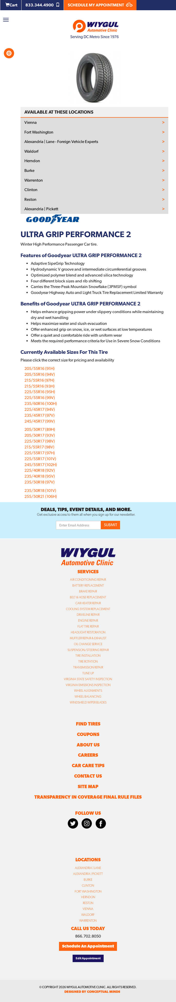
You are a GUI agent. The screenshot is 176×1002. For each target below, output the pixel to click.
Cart (11, 5)
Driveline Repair (88, 614)
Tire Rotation (88, 661)
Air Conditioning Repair (88, 579)
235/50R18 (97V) (39, 482)
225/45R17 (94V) (39, 409)
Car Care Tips (88, 765)
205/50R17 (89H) (39, 429)
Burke (29, 170)
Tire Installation (88, 655)
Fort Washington (38, 132)
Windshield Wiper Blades (88, 702)
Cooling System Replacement (88, 609)
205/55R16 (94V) (39, 374)
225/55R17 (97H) (39, 452)
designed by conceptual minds (92, 992)
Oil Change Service (88, 644)
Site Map (88, 786)
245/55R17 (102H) (40, 464)
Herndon (32, 161)
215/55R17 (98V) (39, 447)
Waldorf (31, 151)
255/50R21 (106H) (40, 496)
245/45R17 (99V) (39, 421)
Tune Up (88, 673)
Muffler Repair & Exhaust (88, 638)
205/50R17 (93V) (39, 435)
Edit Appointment (88, 958)
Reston (30, 199)
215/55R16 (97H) (39, 380)
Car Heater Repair (88, 603)
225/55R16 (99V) (39, 397)
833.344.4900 (42, 5)
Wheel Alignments (88, 690)
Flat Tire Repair (88, 626)
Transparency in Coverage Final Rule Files (88, 797)
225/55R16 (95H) (39, 391)
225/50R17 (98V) (39, 441)
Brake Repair (88, 591)
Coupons (88, 734)
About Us (88, 744)
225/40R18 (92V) (39, 470)
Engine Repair (88, 620)
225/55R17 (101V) (40, 458)
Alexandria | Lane (88, 868)
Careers (88, 755)
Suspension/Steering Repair (88, 650)
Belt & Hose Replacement (88, 597)
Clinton (30, 190)
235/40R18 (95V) (39, 476)
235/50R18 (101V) (40, 490)
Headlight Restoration (88, 632)
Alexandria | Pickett (41, 209)
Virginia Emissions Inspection (88, 685)
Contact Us (88, 776)
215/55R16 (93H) (39, 386)
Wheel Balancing (88, 696)
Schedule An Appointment (88, 946)
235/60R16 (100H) (40, 403)
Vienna (30, 122)
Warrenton (33, 180)
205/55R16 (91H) (39, 368)
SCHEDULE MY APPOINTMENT (100, 5)
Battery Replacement (88, 585)
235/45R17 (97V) (39, 415)
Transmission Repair (88, 667)
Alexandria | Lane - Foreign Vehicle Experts (61, 141)
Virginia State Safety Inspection (88, 679)
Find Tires (88, 723)
